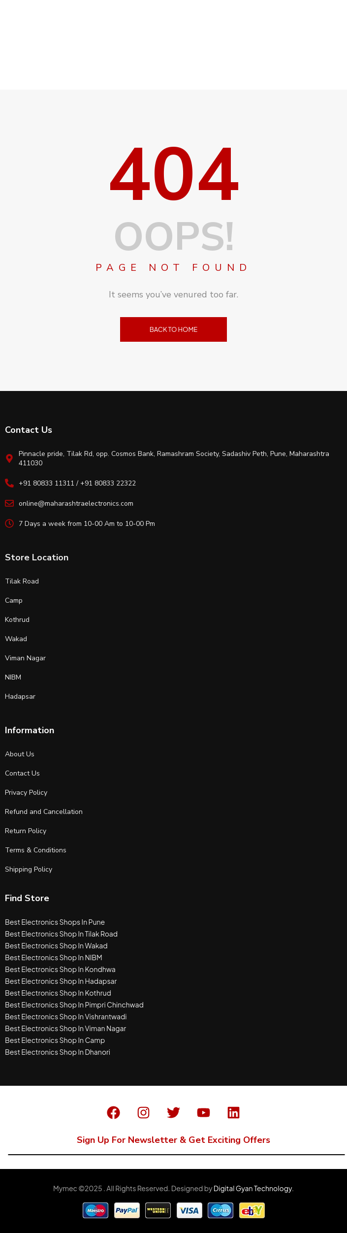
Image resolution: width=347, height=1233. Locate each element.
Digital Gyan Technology (253, 1188)
